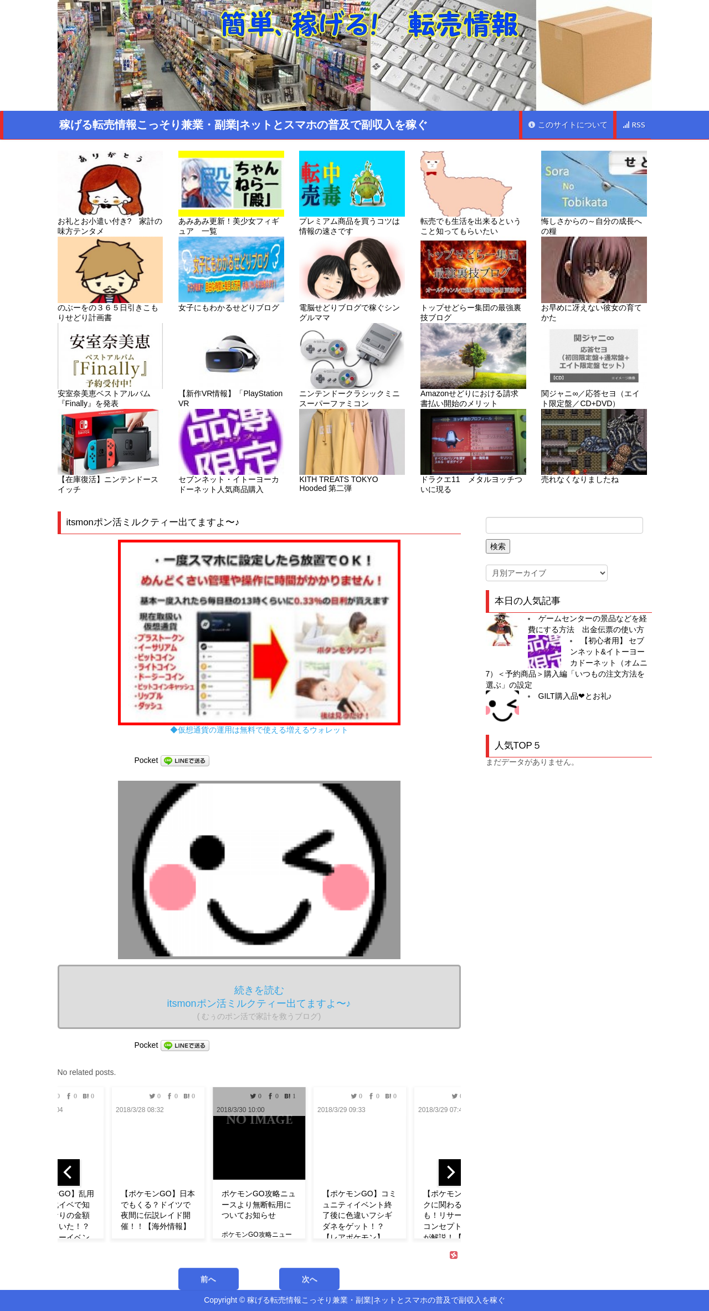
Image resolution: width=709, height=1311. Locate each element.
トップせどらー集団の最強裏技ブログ (473, 279)
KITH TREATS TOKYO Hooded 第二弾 (352, 451)
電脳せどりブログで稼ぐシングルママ (352, 279)
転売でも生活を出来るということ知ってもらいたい (473, 193)
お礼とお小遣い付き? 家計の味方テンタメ (110, 193)
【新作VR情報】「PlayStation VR (231, 365)
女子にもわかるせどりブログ (231, 274)
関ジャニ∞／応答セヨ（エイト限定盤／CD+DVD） (594, 365)
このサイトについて (568, 125)
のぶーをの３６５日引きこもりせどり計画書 (110, 279)
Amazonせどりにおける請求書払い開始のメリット (473, 365)
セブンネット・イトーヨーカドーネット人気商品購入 (231, 451)
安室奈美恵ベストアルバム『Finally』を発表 (110, 365)
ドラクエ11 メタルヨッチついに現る (473, 451)
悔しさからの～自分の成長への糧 (594, 193)
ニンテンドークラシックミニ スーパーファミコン (352, 365)
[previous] (69, 1172)
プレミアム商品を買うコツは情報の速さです (352, 193)
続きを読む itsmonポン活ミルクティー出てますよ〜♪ (259, 1003)
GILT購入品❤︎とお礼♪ (575, 696)
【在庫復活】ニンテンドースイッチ (110, 451)
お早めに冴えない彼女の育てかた (594, 279)
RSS (633, 125)
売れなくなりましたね (594, 446)
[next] (450, 1172)
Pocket (146, 760)
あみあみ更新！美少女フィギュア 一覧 (231, 193)
